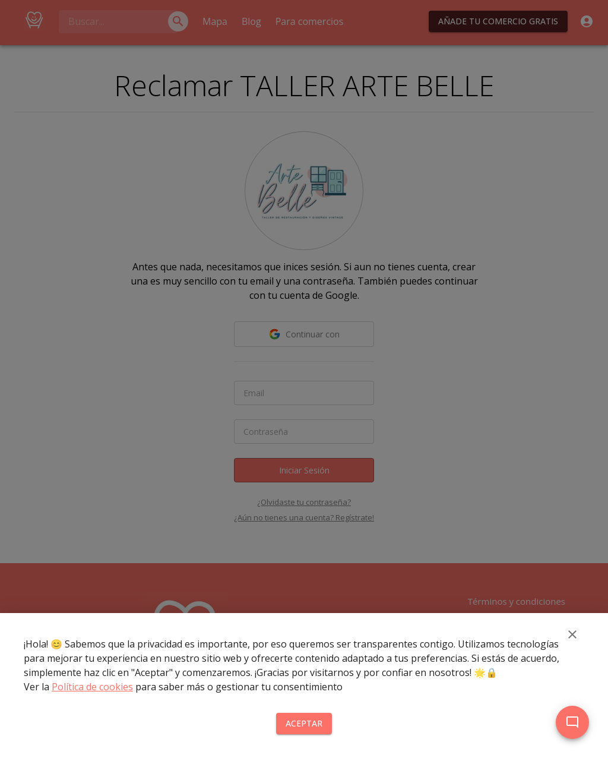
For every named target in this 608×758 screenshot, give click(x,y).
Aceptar (304, 724)
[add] (572, 722)
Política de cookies (92, 686)
